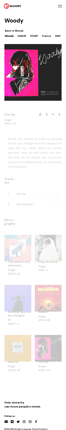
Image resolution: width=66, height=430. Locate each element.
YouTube (6, 421)
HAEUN (22, 36)
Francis (46, 36)
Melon (40, 114)
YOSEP (34, 36)
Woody (9, 36)
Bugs (59, 114)
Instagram (24, 421)
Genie (46, 114)
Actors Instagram (30, 421)
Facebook (36, 421)
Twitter (18, 421)
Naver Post (12, 421)
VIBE (53, 114)
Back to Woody (14, 30)
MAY (58, 36)
